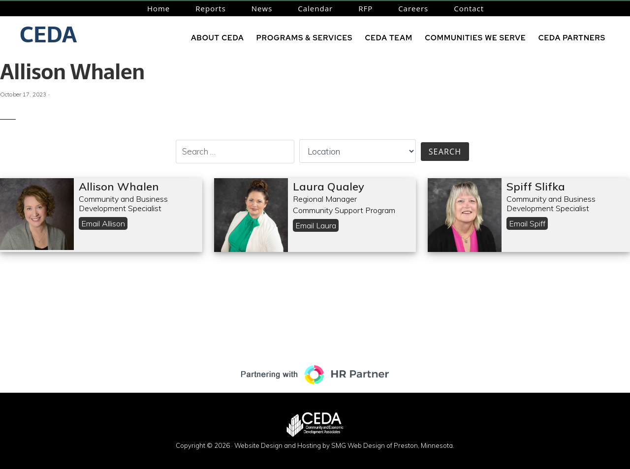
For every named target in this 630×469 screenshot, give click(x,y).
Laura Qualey (328, 186)
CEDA (48, 34)
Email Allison (103, 223)
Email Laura (315, 225)
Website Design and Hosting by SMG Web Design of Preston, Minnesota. (344, 445)
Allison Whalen (72, 72)
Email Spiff (527, 223)
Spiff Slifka (535, 186)
